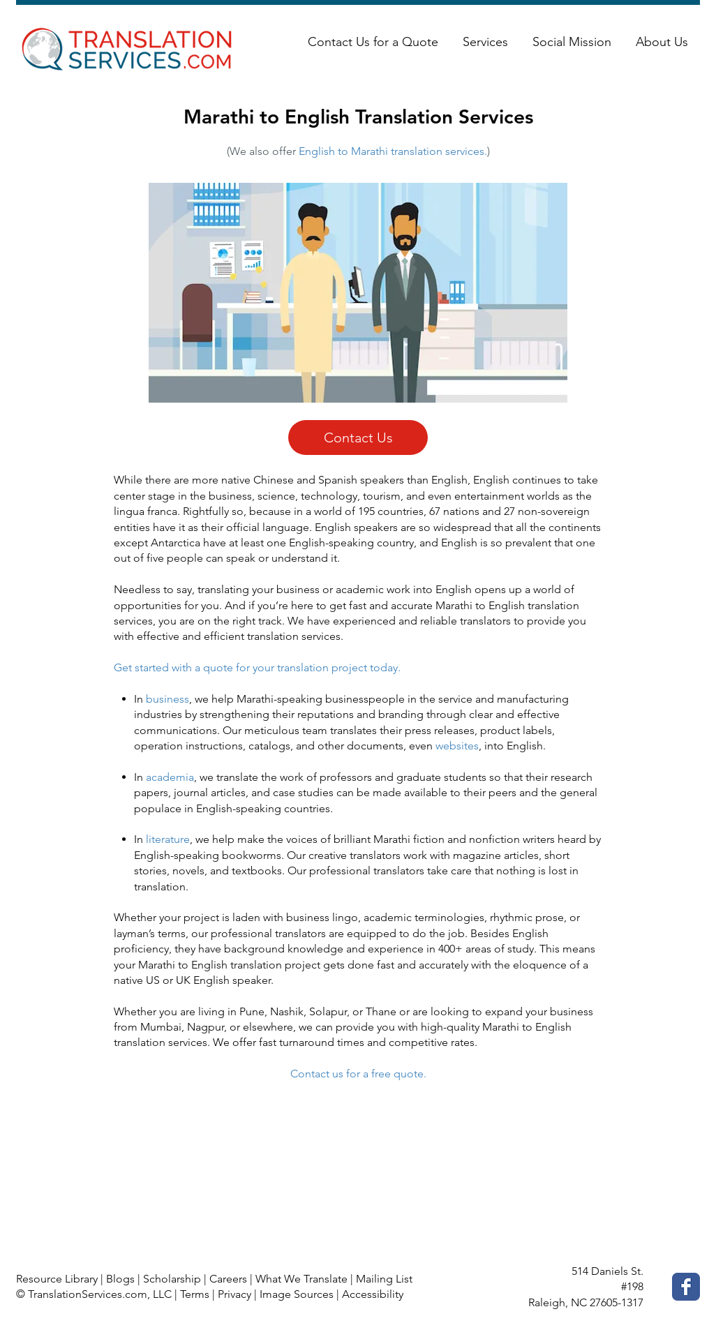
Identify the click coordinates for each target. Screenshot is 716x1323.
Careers (228, 1278)
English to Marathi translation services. (393, 151)
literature (168, 839)
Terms (194, 1294)
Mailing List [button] (384, 1278)
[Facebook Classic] (686, 1287)
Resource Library (57, 1278)
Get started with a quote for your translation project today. (257, 667)
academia (170, 777)
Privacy (234, 1294)
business (167, 698)
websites (457, 745)
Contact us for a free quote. (358, 1073)
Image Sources (297, 1294)
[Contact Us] (358, 437)
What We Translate (301, 1278)
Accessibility (372, 1294)
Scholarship (172, 1278)
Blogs (120, 1278)
